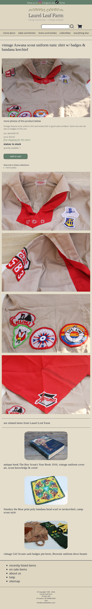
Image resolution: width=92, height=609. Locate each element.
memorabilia (11, 167)
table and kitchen (27, 33)
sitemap (14, 581)
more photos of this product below (22, 121)
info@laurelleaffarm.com (46, 603)
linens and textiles (48, 33)
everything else (81, 33)
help (12, 577)
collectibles (65, 33)
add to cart (15, 156)
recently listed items (22, 565)
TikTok (62, 3)
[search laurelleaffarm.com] (72, 26)
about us (15, 573)
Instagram (46, 3)
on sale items (18, 569)
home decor (9, 33)
